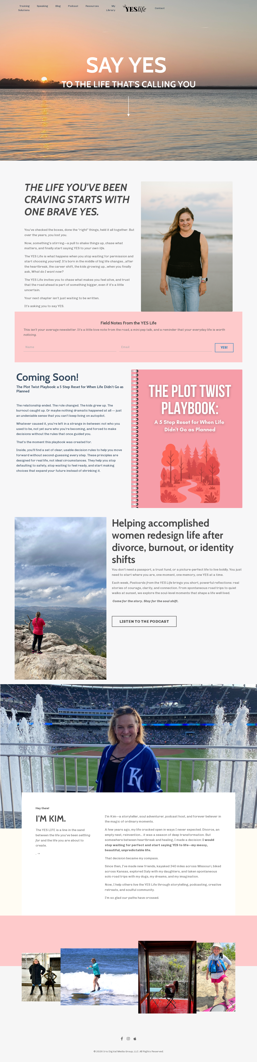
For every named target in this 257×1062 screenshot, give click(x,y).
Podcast (73, 6)
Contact (159, 8)
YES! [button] (224, 348)
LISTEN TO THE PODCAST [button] (144, 622)
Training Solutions (24, 8)
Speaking (42, 6)
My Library (110, 8)
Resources (92, 6)
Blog (58, 6)
